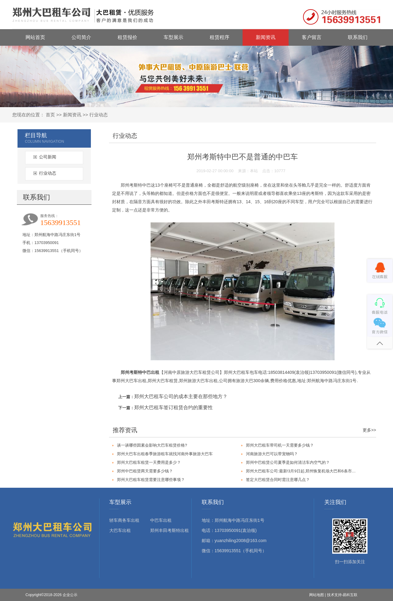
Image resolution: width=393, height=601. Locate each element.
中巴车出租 (161, 520)
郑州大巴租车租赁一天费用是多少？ (149, 462)
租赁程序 (219, 37)
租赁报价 (127, 37)
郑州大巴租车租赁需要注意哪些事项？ (151, 479)
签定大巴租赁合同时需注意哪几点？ (278, 479)
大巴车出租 (120, 530)
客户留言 (311, 37)
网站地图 (316, 595)
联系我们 (358, 37)
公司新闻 (47, 156)
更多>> (369, 430)
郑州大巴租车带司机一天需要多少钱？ (280, 445)
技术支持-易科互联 (342, 595)
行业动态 (98, 114)
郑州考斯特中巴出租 (140, 372)
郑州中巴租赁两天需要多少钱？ (145, 471)
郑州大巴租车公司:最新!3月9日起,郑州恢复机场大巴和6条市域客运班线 (302, 471)
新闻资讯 (265, 37)
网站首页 (35, 37)
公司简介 (81, 37)
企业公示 (70, 595)
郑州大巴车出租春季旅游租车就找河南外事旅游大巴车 (165, 454)
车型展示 (173, 37)
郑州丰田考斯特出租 (169, 530)
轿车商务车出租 (124, 520)
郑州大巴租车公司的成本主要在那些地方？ (181, 396)
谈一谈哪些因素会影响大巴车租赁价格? (152, 445)
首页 (50, 114)
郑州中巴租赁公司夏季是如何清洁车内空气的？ (288, 462)
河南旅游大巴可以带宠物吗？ (272, 454)
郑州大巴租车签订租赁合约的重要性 (173, 407)
